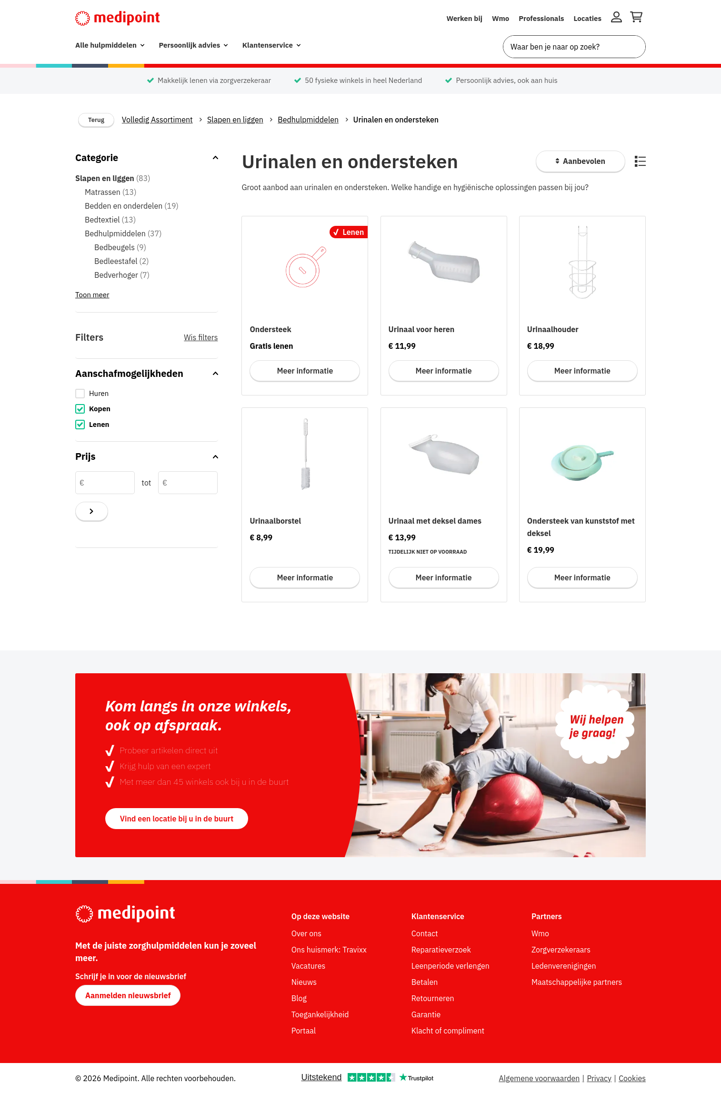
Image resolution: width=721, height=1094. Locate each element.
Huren (99, 393)
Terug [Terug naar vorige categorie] (96, 120)
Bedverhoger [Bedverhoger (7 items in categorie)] (122, 275)
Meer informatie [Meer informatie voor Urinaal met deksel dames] (444, 577)
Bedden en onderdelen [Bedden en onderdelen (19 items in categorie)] (132, 206)
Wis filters (201, 337)
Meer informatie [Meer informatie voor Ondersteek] (305, 370)
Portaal (303, 1030)
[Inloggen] (616, 19)
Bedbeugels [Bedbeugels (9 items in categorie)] (120, 247)
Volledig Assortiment (157, 119)
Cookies (632, 1078)
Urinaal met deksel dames (435, 521)
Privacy (599, 1078)
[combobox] (574, 47)
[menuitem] (109, 45)
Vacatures (308, 966)
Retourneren (432, 998)
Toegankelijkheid (320, 1014)
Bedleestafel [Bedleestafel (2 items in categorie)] (121, 261)
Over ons (306, 933)
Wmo (500, 18)
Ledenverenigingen (563, 966)
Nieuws (304, 982)
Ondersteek (270, 329)
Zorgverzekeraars (561, 949)
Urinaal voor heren (422, 329)
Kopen (99, 408)
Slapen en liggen (235, 119)
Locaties (588, 18)
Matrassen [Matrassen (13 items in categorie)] (111, 192)
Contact (424, 933)
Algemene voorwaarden (539, 1078)
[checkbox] (146, 393)
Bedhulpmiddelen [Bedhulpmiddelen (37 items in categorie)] (123, 233)
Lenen (99, 424)
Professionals (541, 18)
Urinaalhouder (553, 329)
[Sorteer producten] (580, 161)
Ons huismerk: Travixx (329, 949)
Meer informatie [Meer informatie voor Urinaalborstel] (305, 577)
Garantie (426, 1014)
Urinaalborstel (275, 521)
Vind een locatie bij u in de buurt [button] (176, 818)
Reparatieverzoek (441, 949)
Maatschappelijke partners (576, 982)
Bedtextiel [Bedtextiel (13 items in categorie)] (110, 219)
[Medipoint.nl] (117, 18)
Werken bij (464, 18)
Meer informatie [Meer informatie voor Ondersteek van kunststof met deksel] (582, 577)
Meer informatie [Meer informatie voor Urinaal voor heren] (444, 370)
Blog (299, 998)
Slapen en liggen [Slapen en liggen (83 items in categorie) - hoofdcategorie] (112, 178)
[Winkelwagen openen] (636, 18)
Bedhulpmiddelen (308, 119)
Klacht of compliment (447, 1030)
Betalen (424, 982)
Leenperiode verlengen (450, 966)
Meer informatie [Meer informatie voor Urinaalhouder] (582, 370)
